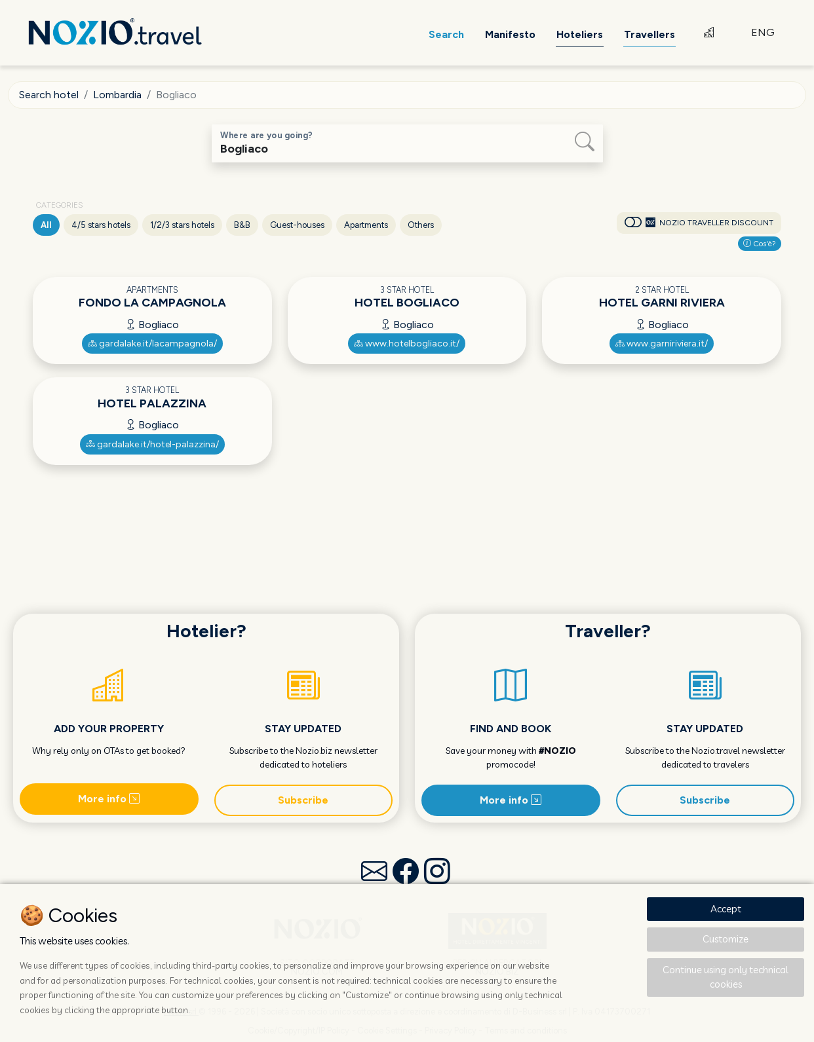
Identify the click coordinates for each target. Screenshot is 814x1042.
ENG (763, 32)
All (46, 225)
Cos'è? (759, 243)
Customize (725, 939)
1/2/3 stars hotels (182, 225)
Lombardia (117, 94)
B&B (242, 225)
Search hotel (49, 94)
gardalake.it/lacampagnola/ (152, 343)
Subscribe (303, 800)
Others (421, 225)
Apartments (366, 225)
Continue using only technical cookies (725, 977)
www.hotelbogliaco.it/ (406, 343)
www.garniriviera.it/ (661, 343)
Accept (725, 908)
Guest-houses (297, 225)
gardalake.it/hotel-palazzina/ (152, 444)
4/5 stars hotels (100, 225)
